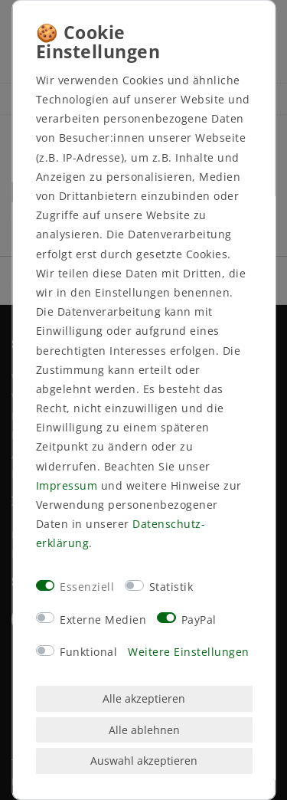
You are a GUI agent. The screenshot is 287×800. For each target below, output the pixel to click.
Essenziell (87, 586)
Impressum (66, 485)
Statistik (170, 586)
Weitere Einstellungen (188, 651)
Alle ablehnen (143, 730)
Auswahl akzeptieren (143, 760)
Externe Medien (103, 619)
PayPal (198, 619)
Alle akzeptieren (144, 698)
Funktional (88, 651)
